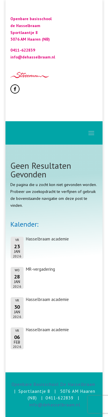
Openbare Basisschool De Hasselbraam (53, 384)
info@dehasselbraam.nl (54, 404)
